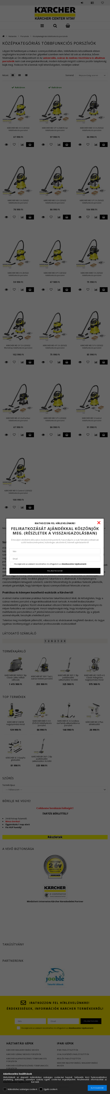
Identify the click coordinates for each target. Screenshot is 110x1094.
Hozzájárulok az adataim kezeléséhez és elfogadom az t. (50, 564)
